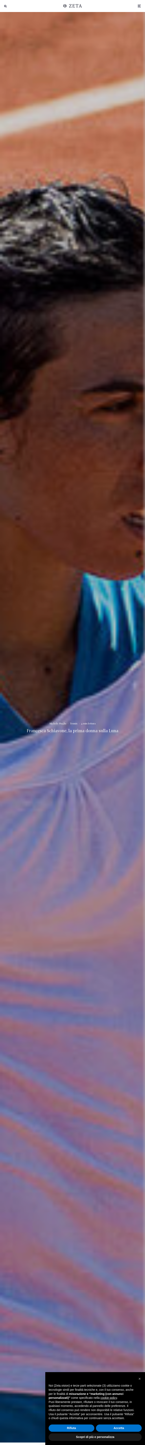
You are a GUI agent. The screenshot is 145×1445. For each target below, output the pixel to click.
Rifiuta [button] (71, 1428)
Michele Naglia (57, 723)
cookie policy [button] (109, 1397)
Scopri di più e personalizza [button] (95, 1437)
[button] (139, 1378)
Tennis (73, 723)
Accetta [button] (119, 1428)
